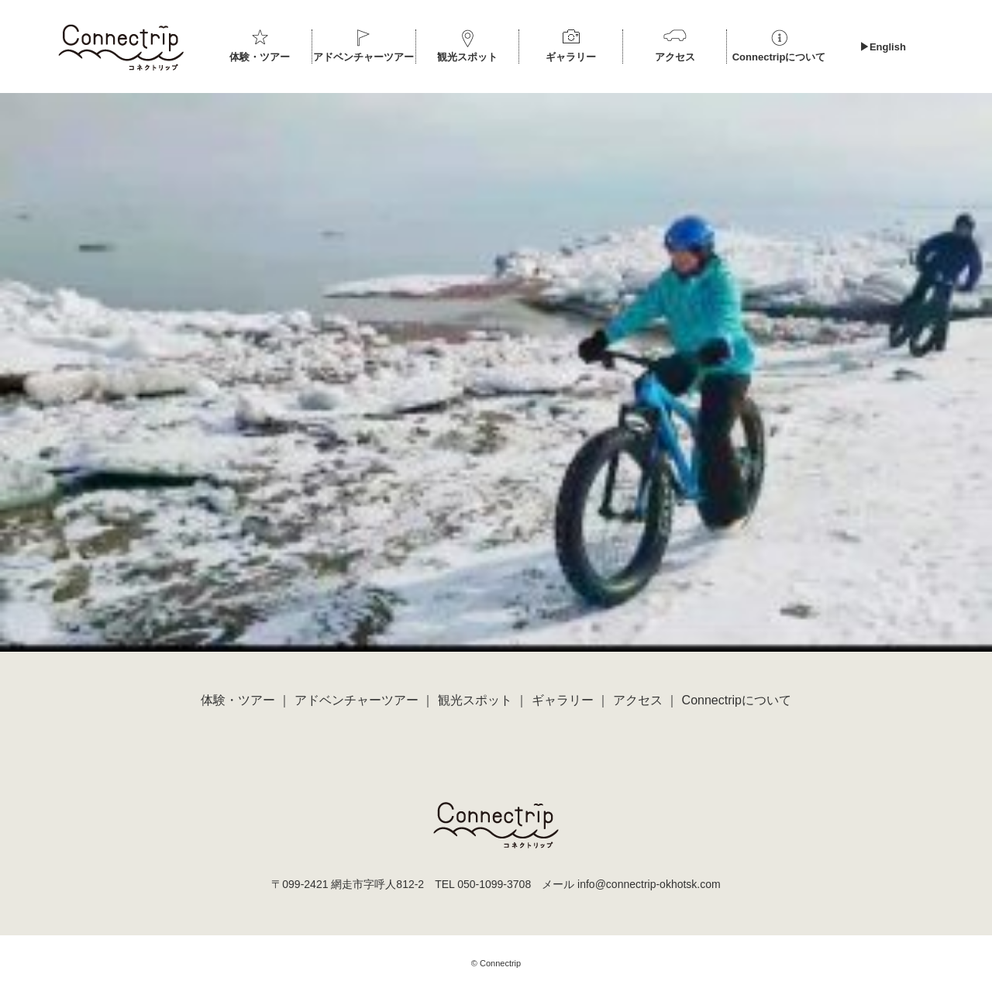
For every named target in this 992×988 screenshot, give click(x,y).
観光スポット (467, 57)
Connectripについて (779, 57)
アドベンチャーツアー (363, 57)
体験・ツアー (259, 57)
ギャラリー (571, 57)
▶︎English (882, 47)
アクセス (675, 57)
